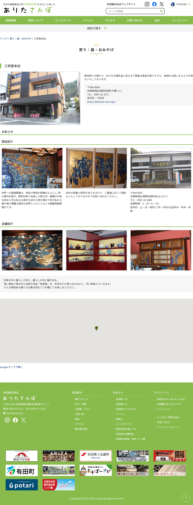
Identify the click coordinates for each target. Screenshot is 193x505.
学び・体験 (80, 404)
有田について (35, 20)
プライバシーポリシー (168, 427)
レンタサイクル (124, 423)
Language (181, 3)
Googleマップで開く (11, 367)
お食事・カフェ (83, 409)
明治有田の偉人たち (126, 428)
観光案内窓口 (81, 428)
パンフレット (179, 20)
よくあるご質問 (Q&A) (168, 417)
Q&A (157, 20)
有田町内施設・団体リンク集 (130, 438)
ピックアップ (63, 20)
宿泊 (77, 419)
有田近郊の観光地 (125, 433)
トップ (3, 38)
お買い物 (79, 414)
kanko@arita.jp (14, 413)
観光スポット (81, 399)
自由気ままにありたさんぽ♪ (171, 399)
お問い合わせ (134, 20)
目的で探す (94, 28)
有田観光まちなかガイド (169, 404)
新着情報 (11, 20)
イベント (88, 20)
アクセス (110, 20)
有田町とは (121, 399)
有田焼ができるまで (126, 409)
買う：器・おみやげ (20, 38)
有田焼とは (121, 404)
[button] (96, 328)
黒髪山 (119, 419)
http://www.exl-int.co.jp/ (101, 101)
